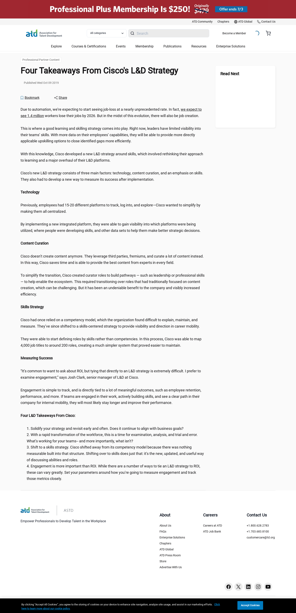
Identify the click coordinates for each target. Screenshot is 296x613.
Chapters (165, 543)
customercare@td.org (261, 537)
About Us (165, 525)
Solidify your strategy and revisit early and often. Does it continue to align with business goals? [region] (107, 428)
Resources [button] (198, 46)
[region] (113, 192)
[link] (202, 21)
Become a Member (234, 33)
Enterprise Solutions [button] (230, 46)
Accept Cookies (250, 605)
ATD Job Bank (212, 531)
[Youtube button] (268, 587)
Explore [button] (56, 46)
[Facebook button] (228, 587)
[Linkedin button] (248, 587)
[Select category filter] (107, 33)
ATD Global (166, 549)
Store (163, 561)
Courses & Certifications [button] (89, 46)
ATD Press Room (170, 555)
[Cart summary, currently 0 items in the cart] (269, 33)
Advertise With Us (171, 567)
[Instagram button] (258, 587)
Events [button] (121, 46)
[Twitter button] (238, 587)
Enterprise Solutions (172, 537)
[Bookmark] (29, 97)
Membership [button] (144, 46)
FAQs (163, 531)
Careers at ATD (212, 525)
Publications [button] (172, 46)
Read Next (229, 73)
